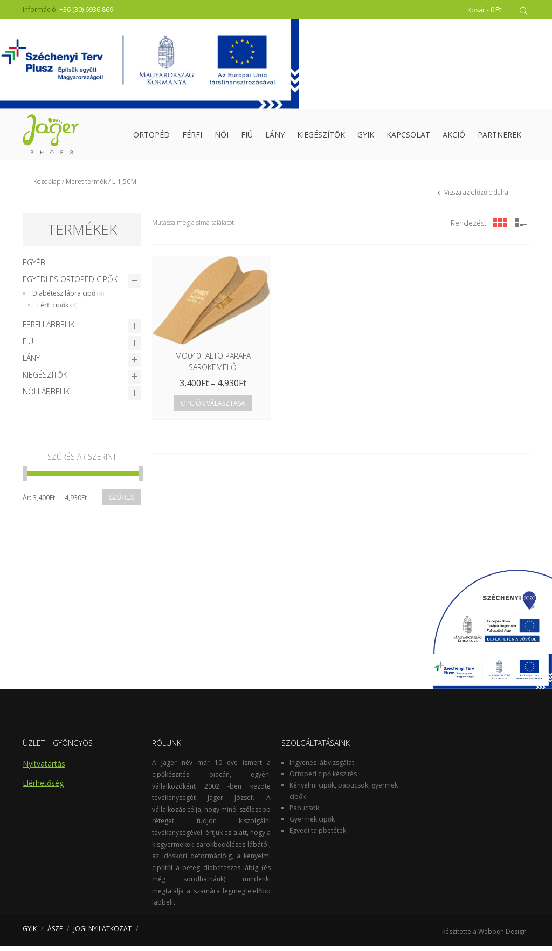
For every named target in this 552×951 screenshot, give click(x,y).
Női (222, 137)
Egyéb (34, 268)
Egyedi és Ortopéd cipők (70, 284)
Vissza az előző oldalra (475, 197)
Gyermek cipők (312, 824)
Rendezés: (468, 228)
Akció (454, 137)
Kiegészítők (321, 137)
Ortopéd (151, 137)
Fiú (247, 137)
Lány (275, 137)
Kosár (487, 9)
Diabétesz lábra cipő (63, 298)
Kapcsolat (408, 137)
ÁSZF (55, 934)
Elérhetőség (43, 788)
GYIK (365, 137)
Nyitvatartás (44, 769)
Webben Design (502, 936)
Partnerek (499, 137)
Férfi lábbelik (48, 330)
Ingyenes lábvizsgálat (321, 767)
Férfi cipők (52, 310)
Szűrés (121, 503)
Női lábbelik (46, 397)
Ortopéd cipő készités (323, 779)
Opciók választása (213, 408)
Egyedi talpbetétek (317, 835)
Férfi (192, 137)
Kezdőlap (46, 186)
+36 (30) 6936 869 (86, 9)
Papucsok (304, 813)
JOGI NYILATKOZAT (102, 934)
